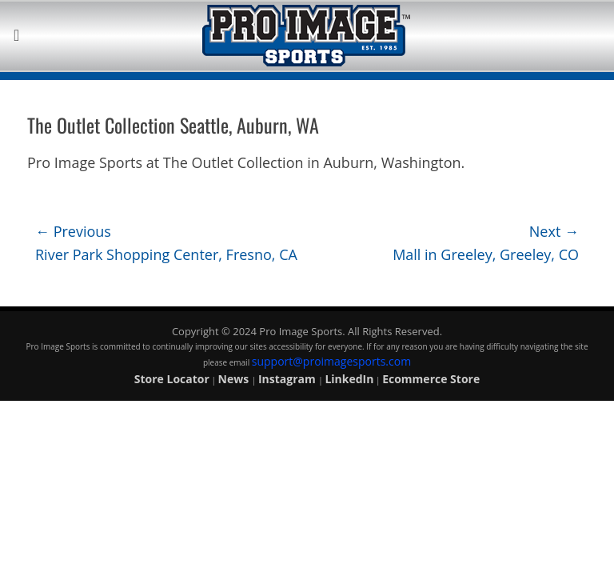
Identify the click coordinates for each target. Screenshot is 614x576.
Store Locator (171, 378)
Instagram (288, 378)
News (235, 378)
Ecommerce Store (431, 378)
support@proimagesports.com (331, 361)
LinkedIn (349, 378)
